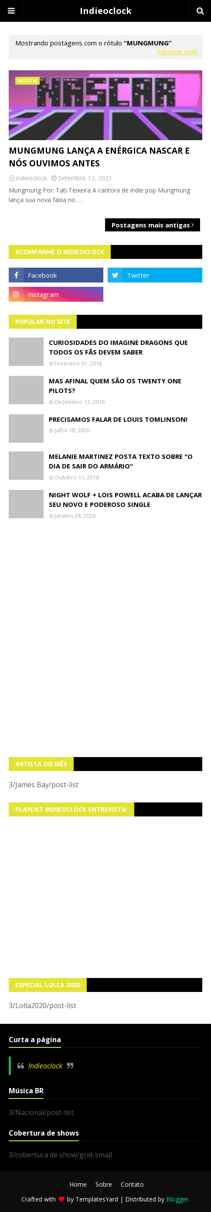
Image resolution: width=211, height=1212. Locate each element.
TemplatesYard (96, 1199)
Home (78, 1184)
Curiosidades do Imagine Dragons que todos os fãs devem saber (118, 347)
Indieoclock (106, 11)
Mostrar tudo (178, 51)
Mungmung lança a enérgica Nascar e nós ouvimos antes (99, 157)
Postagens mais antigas (151, 224)
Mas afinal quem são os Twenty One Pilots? (115, 385)
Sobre (103, 1184)
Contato (132, 1184)
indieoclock (31, 178)
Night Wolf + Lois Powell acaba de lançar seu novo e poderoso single (125, 499)
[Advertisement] (105, 638)
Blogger (177, 1199)
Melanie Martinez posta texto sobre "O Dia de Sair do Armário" (121, 461)
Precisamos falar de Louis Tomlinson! (118, 419)
